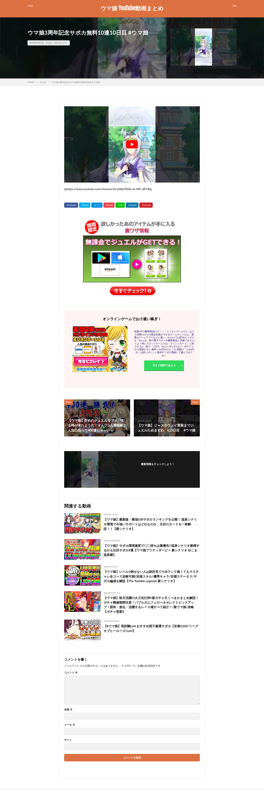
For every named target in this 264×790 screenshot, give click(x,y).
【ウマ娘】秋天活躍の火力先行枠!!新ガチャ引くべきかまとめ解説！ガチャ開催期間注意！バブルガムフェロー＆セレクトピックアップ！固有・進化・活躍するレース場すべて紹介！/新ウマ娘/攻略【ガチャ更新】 (151, 605)
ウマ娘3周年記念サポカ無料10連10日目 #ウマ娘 (76, 82)
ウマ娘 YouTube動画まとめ (132, 8)
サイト (68, 741)
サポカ (48, 42)
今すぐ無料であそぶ (164, 365)
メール (69, 726)
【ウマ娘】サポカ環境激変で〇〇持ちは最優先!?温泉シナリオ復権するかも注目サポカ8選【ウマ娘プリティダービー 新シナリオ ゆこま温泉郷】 (151, 551)
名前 (68, 710)
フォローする (157, 469)
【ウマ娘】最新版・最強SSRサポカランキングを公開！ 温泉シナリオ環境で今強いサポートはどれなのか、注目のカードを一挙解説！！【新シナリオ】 (151, 524)
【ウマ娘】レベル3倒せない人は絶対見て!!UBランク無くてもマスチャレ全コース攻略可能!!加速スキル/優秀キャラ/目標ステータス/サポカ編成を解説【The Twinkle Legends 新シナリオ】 (151, 577)
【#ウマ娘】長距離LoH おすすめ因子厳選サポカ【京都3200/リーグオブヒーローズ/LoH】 (150, 629)
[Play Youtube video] (132, 144)
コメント (71, 673)
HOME (30, 82)
